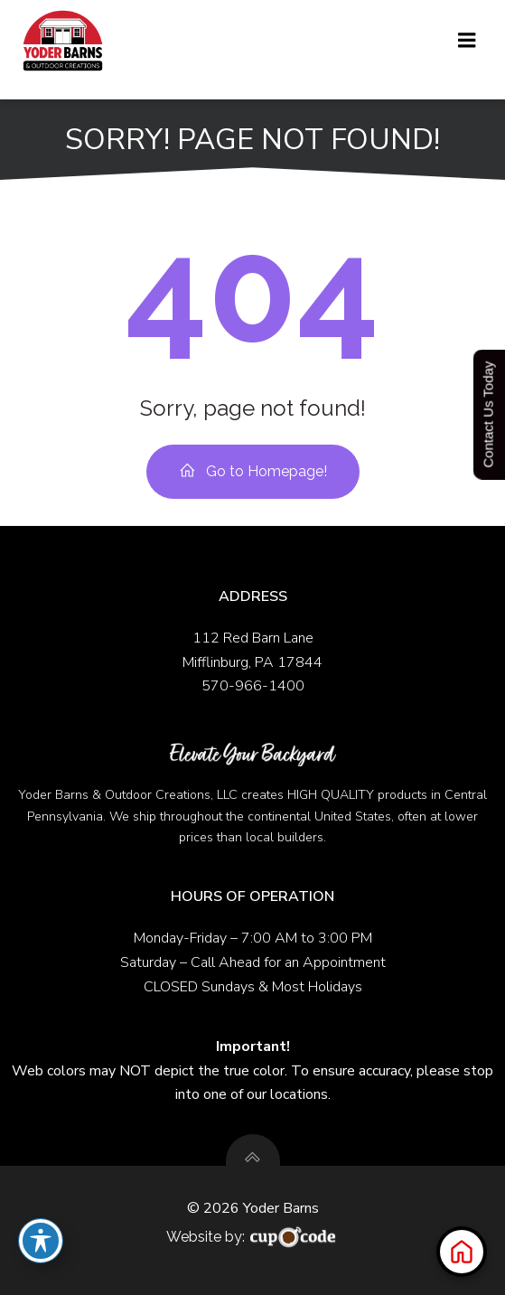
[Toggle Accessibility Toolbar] (40, 1240)
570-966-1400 (252, 686)
